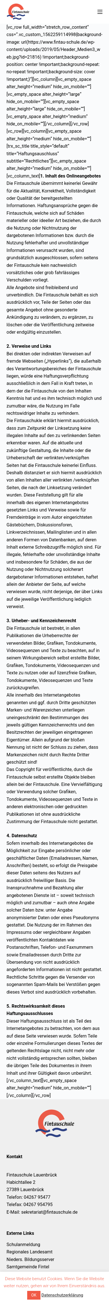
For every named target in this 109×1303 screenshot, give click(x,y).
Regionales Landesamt (29, 1252)
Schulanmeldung (23, 1244)
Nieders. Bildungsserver (30, 1259)
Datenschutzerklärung (62, 1295)
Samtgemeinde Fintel (28, 1266)
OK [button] (33, 1295)
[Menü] (99, 11)
